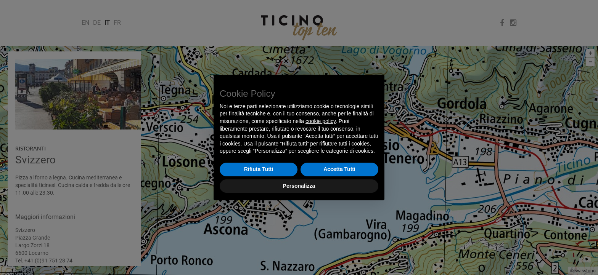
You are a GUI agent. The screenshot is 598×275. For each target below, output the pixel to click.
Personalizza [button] (299, 186)
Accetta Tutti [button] (339, 169)
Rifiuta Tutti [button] (258, 169)
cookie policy (320, 121)
